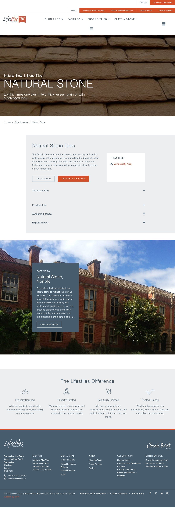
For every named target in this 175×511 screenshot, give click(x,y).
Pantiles (75, 19)
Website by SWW (11, 497)
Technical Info (40, 190)
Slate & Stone (126, 19)
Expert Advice (40, 222)
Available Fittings (42, 214)
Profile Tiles (99, 19)
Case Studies (95, 464)
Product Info (39, 205)
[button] (91, 29)
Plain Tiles (53, 19)
